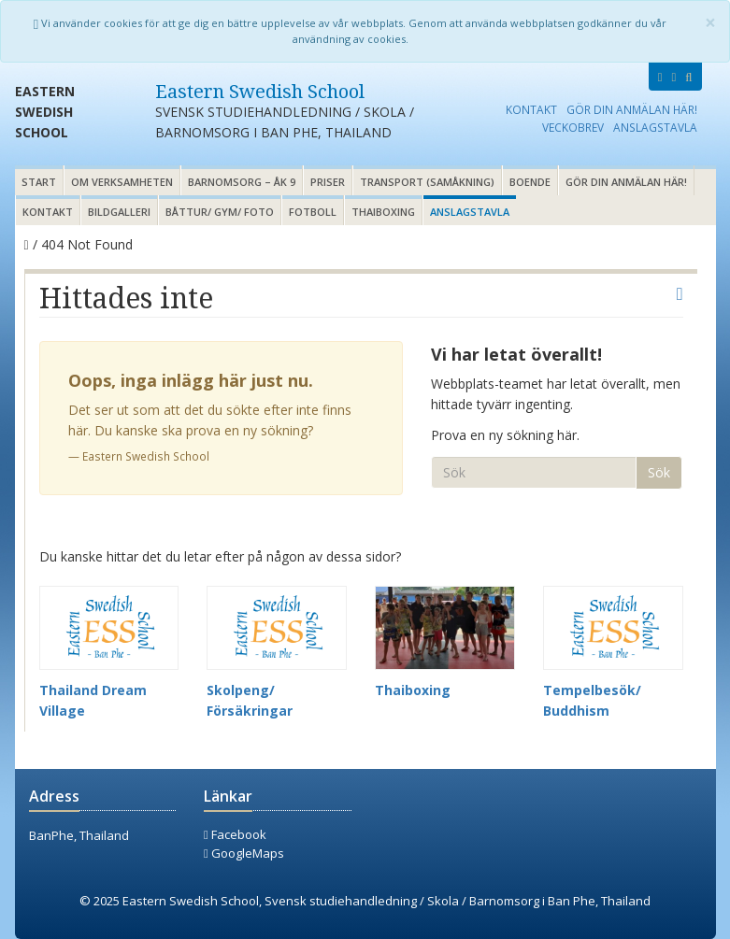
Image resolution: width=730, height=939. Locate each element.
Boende (530, 182)
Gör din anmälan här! (631, 109)
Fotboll (312, 212)
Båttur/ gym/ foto (219, 212)
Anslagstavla (655, 127)
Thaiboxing (383, 212)
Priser (327, 182)
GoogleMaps (244, 853)
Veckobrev (573, 127)
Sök (659, 472)
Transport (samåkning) (427, 182)
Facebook (235, 834)
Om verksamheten (122, 182)
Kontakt (531, 109)
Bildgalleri (119, 212)
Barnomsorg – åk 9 (241, 182)
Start (38, 182)
